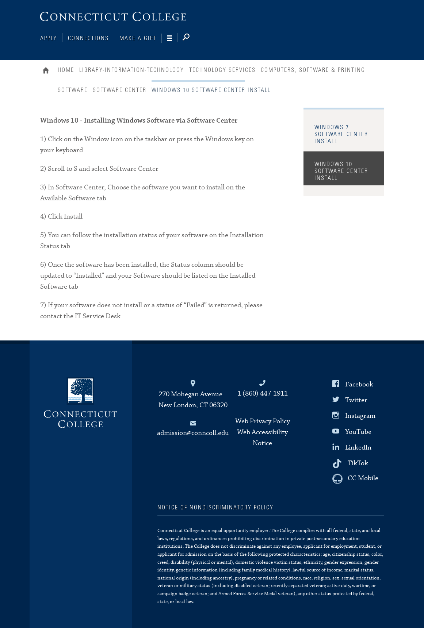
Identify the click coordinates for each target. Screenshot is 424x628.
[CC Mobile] (355, 478)
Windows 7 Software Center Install (341, 134)
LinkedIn (358, 447)
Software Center (119, 90)
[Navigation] (172, 38)
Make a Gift (137, 38)
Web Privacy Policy (262, 421)
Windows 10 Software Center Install (341, 171)
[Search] (192, 38)
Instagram (360, 415)
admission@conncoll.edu (193, 433)
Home (47, 71)
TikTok (358, 463)
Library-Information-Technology (131, 70)
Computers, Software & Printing (313, 70)
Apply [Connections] (48, 38)
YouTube (358, 431)
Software (73, 90)
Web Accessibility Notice (262, 438)
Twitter (356, 400)
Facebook (359, 384)
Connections (88, 38)
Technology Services (222, 70)
